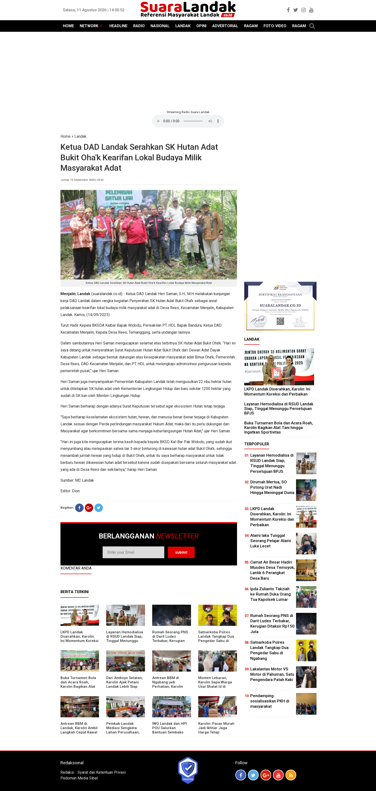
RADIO (139, 26)
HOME (68, 26)
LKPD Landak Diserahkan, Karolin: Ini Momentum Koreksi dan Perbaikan (79, 638)
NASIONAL (160, 26)
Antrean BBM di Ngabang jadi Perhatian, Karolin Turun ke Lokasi (167, 684)
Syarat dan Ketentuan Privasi (102, 772)
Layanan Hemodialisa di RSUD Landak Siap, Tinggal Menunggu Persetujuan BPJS (124, 638)
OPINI (201, 26)
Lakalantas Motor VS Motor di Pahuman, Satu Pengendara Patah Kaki (272, 674)
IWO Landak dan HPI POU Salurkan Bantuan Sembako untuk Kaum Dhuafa (169, 730)
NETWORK (89, 26)
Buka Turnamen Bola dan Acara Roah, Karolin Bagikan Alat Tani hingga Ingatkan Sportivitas (78, 686)
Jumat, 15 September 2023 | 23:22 (81, 180)
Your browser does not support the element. (188, 121)
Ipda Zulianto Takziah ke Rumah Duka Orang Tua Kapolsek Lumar (270, 594)
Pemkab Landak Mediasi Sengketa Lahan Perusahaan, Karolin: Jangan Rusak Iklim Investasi (125, 732)
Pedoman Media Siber (79, 778)
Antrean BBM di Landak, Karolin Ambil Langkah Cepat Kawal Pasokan (79, 730)
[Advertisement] (188, 70)
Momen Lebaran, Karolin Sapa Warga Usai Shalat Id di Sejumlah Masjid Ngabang (215, 686)
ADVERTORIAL (225, 26)
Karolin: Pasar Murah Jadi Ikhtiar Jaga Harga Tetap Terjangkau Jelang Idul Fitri (216, 732)
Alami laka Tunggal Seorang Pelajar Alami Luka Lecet (270, 540)
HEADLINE (118, 26)
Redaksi (67, 772)
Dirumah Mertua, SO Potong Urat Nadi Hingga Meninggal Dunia (272, 487)
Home (65, 136)
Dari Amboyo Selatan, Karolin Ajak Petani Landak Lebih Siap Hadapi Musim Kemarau (124, 686)
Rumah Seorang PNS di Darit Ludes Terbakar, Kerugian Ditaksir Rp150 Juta (170, 638)
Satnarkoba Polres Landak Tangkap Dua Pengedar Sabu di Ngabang (216, 638)
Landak (80, 136)
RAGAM (251, 26)
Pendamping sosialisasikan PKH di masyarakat (269, 701)
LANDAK (183, 26)
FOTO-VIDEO (275, 26)
